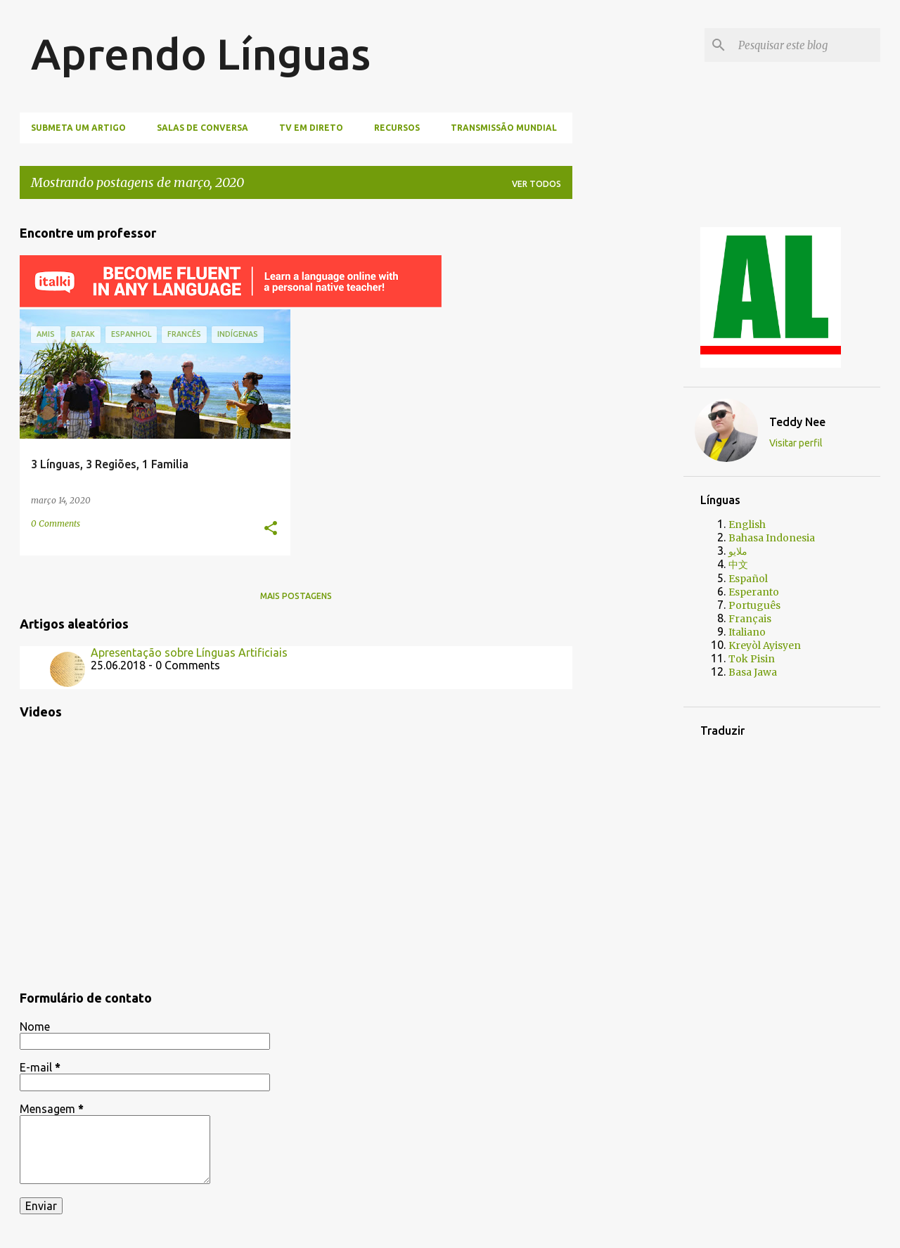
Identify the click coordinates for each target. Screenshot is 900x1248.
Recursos (397, 127)
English (747, 524)
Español (748, 578)
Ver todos (536, 183)
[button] (270, 529)
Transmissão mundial (504, 127)
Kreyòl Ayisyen (764, 645)
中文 (738, 564)
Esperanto (753, 592)
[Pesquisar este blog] (806, 45)
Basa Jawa (752, 672)
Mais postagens (296, 595)
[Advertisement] (639, 421)
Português (754, 605)
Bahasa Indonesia (771, 538)
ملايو (737, 551)
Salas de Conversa (202, 127)
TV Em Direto (311, 127)
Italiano (747, 632)
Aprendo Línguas (201, 53)
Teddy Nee (797, 422)
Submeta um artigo (78, 127)
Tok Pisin (751, 658)
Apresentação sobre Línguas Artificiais (189, 652)
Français (749, 618)
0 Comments (55, 523)
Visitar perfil (796, 443)
